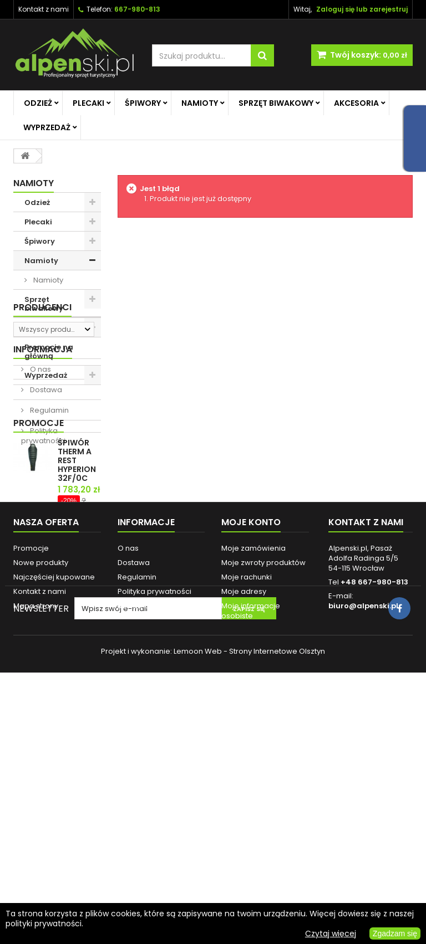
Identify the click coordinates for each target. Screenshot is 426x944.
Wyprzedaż (46, 127)
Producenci (42, 404)
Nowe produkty (40, 789)
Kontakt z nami (43, 9)
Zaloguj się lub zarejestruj (362, 9)
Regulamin (48, 518)
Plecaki (88, 103)
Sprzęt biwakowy (276, 103)
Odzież (38, 103)
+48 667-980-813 (374, 808)
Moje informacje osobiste (250, 837)
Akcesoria (356, 103)
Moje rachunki (246, 803)
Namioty (199, 103)
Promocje (38, 577)
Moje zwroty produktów (263, 789)
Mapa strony (35, 832)
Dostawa (45, 497)
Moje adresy (243, 818)
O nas (39, 477)
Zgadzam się (395, 933)
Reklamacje (139, 832)
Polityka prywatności (43, 543)
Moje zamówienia (253, 774)
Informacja (42, 457)
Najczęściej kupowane (54, 803)
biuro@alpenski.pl (363, 832)
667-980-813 (137, 9)
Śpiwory (143, 103)
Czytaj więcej (330, 933)
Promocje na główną (48, 351)
